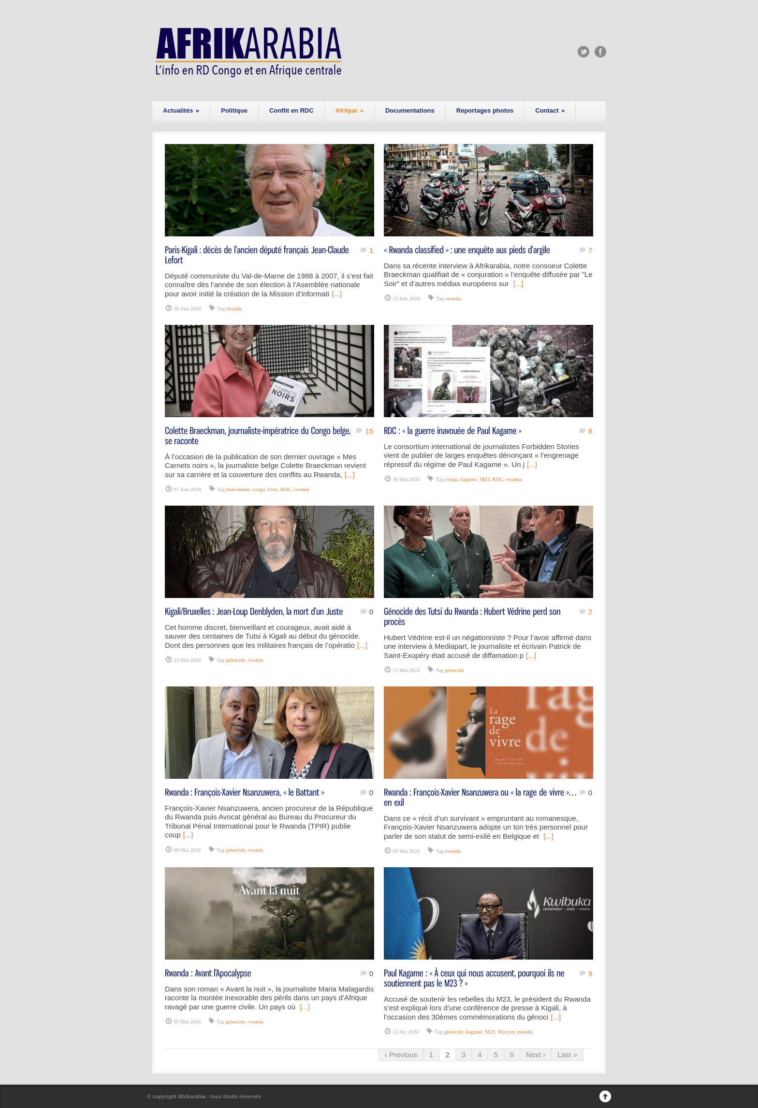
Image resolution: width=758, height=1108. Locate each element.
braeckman (237, 489)
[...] (337, 294)
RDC (286, 489)
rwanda (234, 308)
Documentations (410, 110)
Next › (535, 1054)
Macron (505, 1032)
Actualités (181, 110)
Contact (550, 110)
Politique (234, 110)
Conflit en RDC (291, 110)
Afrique (349, 110)
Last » (567, 1054)
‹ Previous (401, 1054)
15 (369, 431)
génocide (235, 660)
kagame (469, 479)
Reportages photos (484, 110)
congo (258, 489)
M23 (485, 479)
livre (272, 489)
